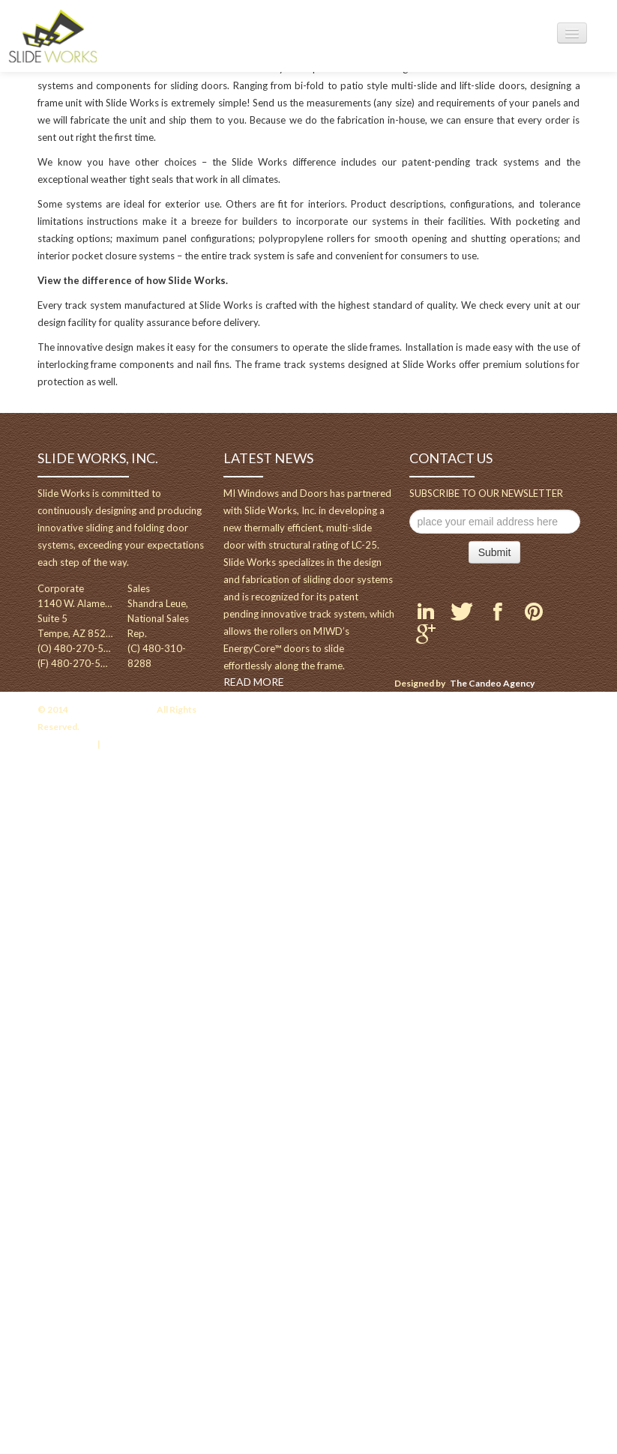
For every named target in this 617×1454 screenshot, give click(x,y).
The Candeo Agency (492, 683)
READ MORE (253, 681)
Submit (494, 552)
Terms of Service (138, 743)
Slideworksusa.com (111, 709)
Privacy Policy (65, 743)
